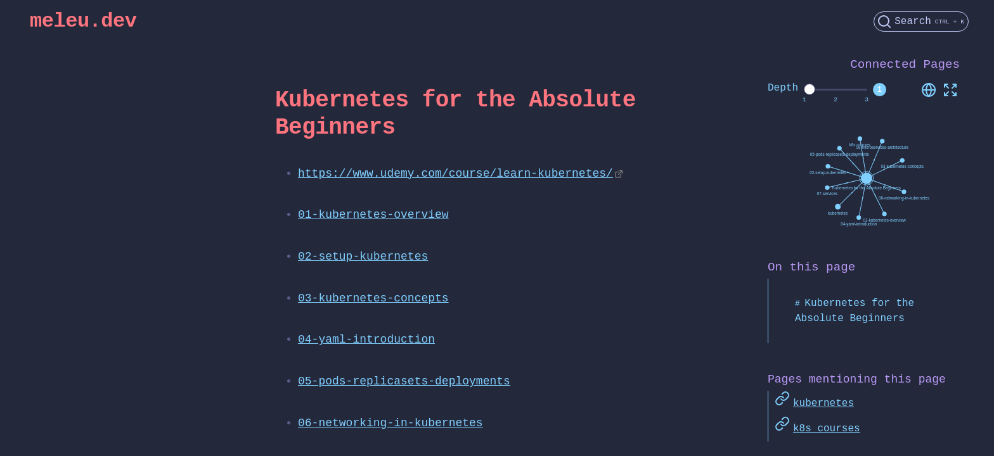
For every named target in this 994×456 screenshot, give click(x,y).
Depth (783, 88)
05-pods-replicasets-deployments (404, 381)
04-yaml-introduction (366, 339)
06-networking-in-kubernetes (390, 423)
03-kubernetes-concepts (373, 298)
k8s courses (826, 426)
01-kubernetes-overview (373, 214)
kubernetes (823, 402)
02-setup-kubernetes (363, 256)
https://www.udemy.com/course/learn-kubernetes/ (455, 173)
